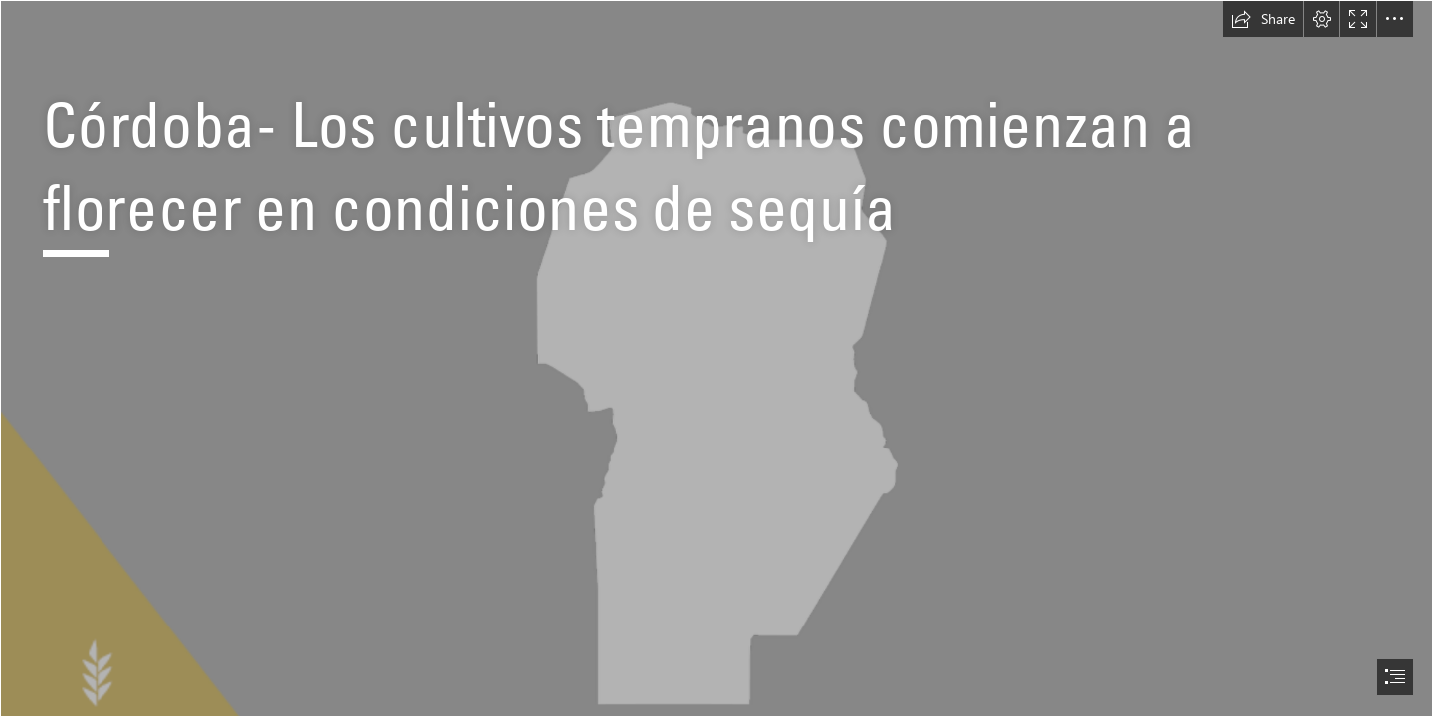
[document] (716, 358)
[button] (1263, 19)
